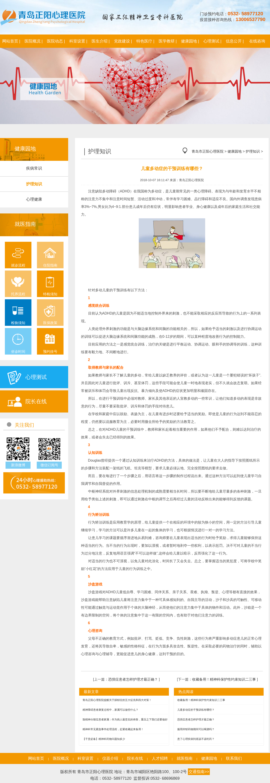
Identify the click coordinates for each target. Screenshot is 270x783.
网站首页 (36, 758)
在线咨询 (257, 41)
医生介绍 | (101, 41)
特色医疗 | (145, 41)
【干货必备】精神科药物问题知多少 (104, 739)
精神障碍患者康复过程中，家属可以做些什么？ (110, 709)
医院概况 (61, 758)
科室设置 (85, 758)
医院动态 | (56, 41)
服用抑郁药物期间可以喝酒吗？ (195, 729)
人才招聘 (160, 758)
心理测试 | (212, 41)
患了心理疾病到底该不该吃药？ (195, 739)
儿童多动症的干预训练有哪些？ (195, 709)
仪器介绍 (110, 758)
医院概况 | (34, 41)
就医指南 (185, 758)
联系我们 (234, 758)
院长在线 (135, 758)
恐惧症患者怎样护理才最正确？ (133, 679)
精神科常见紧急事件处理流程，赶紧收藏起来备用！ (113, 729)
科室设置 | (78, 41)
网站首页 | (11, 41)
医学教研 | (168, 41)
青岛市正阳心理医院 (208, 151)
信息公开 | (235, 41)
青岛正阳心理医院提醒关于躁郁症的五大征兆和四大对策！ (117, 700)
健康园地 (235, 151)
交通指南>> (199, 772)
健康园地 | (190, 41)
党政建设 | (123, 41)
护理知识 (253, 151)
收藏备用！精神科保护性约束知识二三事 (224, 679)
